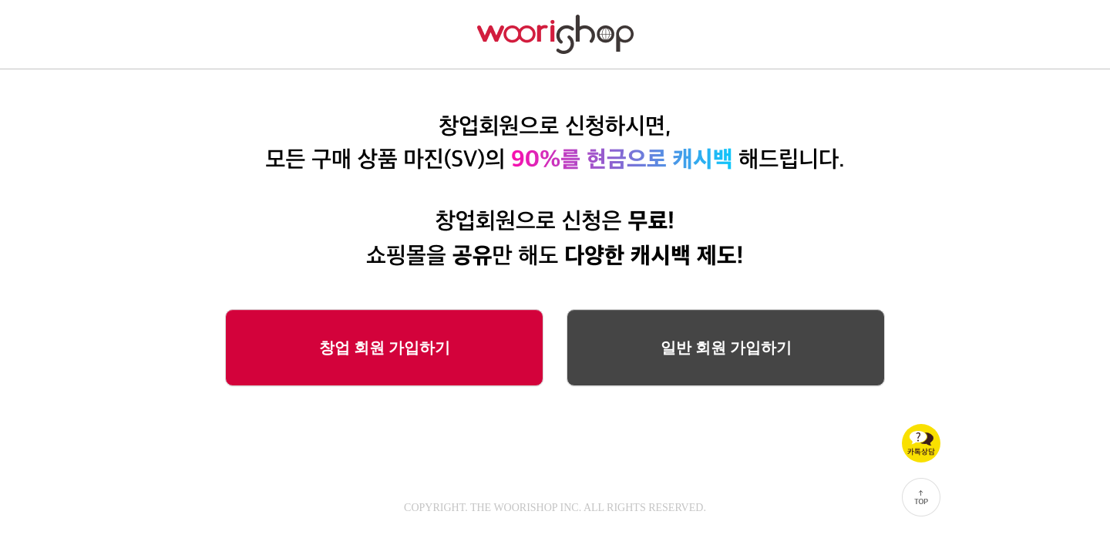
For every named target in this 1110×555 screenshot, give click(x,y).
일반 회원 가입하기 (726, 347)
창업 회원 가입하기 (384, 347)
